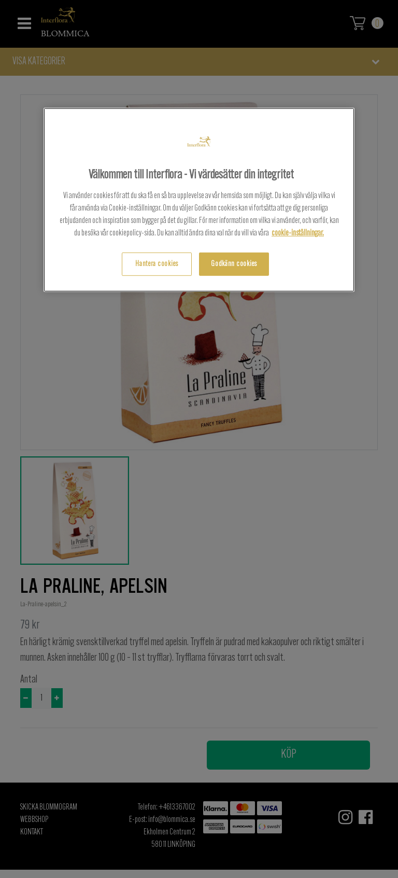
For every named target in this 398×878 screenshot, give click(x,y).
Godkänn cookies (234, 264)
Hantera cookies (156, 264)
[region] (199, 200)
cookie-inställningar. (298, 233)
